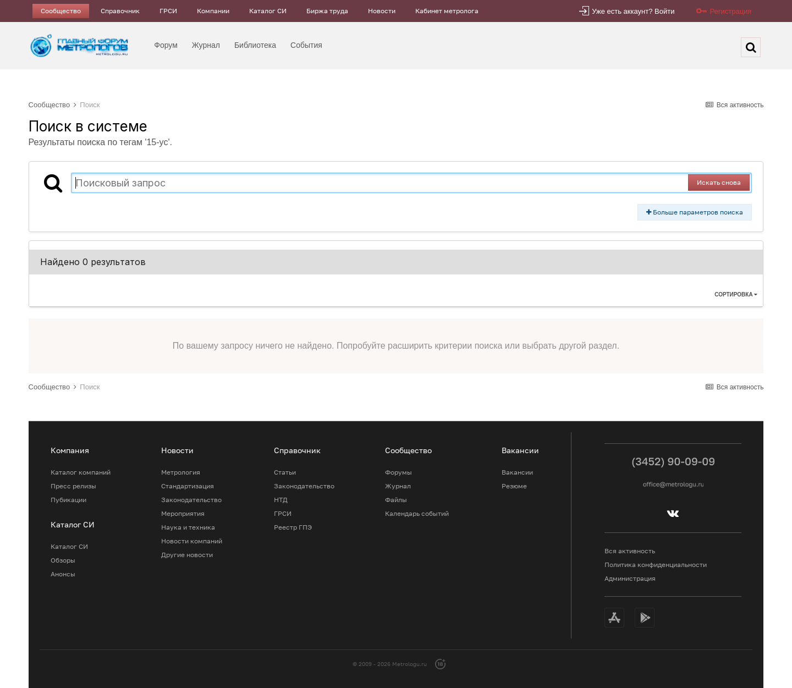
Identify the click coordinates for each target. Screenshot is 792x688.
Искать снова (719, 182)
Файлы (396, 500)
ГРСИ (168, 11)
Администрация (630, 578)
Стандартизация (187, 486)
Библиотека (255, 45)
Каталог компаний (81, 472)
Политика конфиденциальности (655, 564)
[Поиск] (751, 47)
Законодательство (191, 500)
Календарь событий (417, 513)
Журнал (206, 45)
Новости (381, 11)
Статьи (285, 472)
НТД (281, 500)
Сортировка (735, 294)
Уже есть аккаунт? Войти (633, 11)
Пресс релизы (73, 486)
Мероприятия (183, 513)
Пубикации (68, 500)
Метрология (180, 472)
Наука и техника (188, 527)
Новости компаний (191, 541)
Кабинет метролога (447, 11)
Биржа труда (327, 11)
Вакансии (517, 472)
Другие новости (187, 555)
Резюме (514, 486)
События (306, 45)
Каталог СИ (268, 11)
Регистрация (730, 11)
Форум (166, 45)
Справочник (120, 11)
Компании (213, 11)
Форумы (398, 472)
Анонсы (63, 574)
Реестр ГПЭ (293, 527)
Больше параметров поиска (694, 212)
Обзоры (63, 560)
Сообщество (61, 11)
